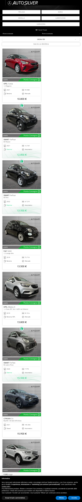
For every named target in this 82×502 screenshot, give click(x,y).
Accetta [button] (74, 498)
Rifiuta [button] (61, 498)
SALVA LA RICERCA (41, 44)
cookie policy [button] (6, 486)
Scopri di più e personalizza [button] (15, 498)
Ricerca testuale (8, 34)
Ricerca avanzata (47, 34)
